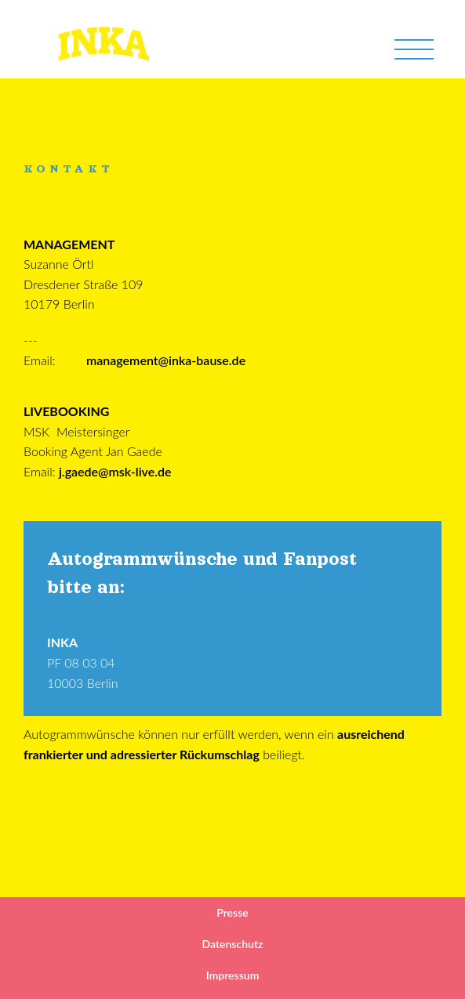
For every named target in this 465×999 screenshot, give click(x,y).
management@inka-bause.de (165, 360)
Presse (232, 912)
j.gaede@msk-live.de (115, 471)
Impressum (233, 975)
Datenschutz (232, 943)
